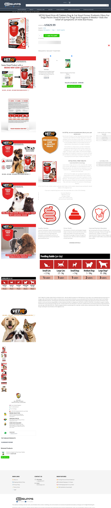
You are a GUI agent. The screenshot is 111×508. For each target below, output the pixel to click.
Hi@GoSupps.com (40, 484)
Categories (19, 11)
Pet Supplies (24, 11)
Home (13, 11)
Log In (64, 2)
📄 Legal (14, 489)
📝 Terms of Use (16, 487)
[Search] (67, 5)
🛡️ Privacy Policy (16, 484)
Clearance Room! (7, 442)
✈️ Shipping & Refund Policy (18, 482)
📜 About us (15, 479)
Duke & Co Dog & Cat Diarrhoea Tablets (67, 73)
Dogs (30, 11)
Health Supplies (36, 11)
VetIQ (44, 28)
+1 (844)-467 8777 (13, 433)
